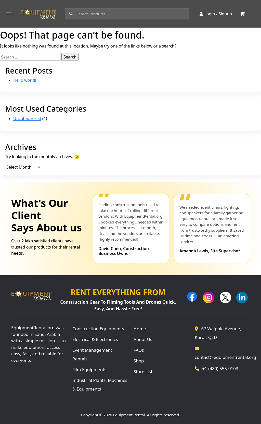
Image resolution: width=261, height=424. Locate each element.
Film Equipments (89, 369)
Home (140, 329)
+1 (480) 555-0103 (216, 368)
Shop (139, 361)
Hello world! (24, 80)
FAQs (139, 350)
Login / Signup (216, 14)
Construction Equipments (98, 329)
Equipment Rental (129, 414)
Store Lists (144, 371)
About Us (143, 339)
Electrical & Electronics (95, 339)
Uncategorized (27, 118)
